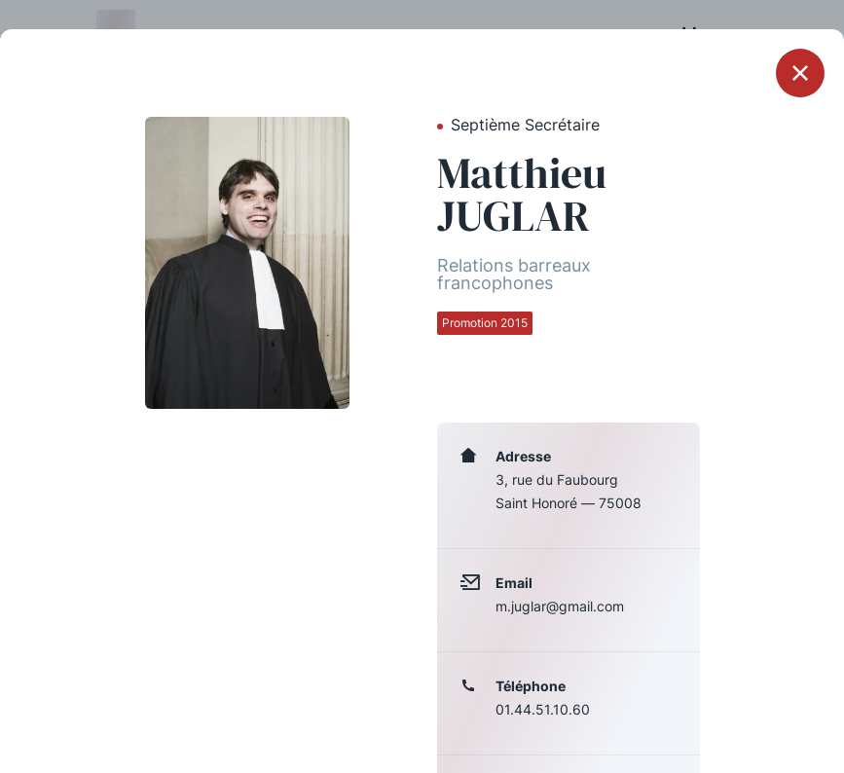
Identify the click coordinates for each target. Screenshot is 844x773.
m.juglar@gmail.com (559, 606)
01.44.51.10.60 (542, 709)
